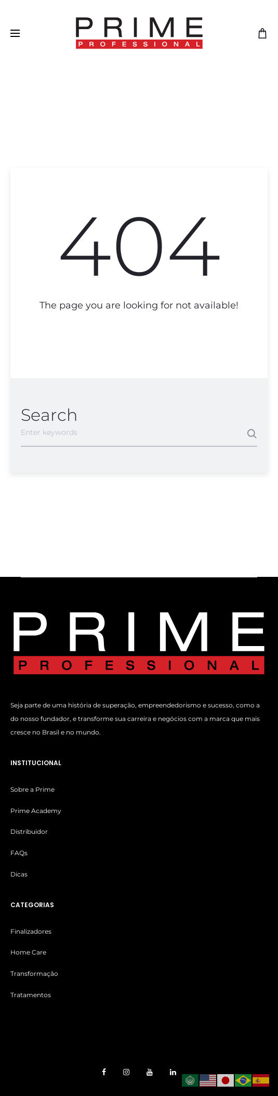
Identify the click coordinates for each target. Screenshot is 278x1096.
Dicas (19, 874)
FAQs (19, 853)
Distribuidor (29, 831)
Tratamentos (30, 995)
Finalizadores (30, 931)
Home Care (28, 952)
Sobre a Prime (32, 789)
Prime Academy (35, 811)
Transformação (34, 973)
